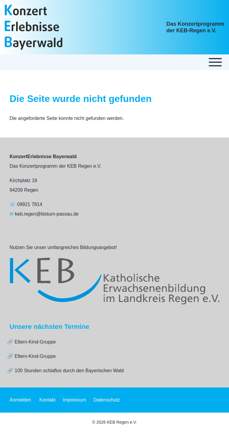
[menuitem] (20, 400)
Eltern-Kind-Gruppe (35, 341)
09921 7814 (29, 204)
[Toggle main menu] (114, 62)
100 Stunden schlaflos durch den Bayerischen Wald (69, 370)
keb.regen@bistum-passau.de (47, 213)
